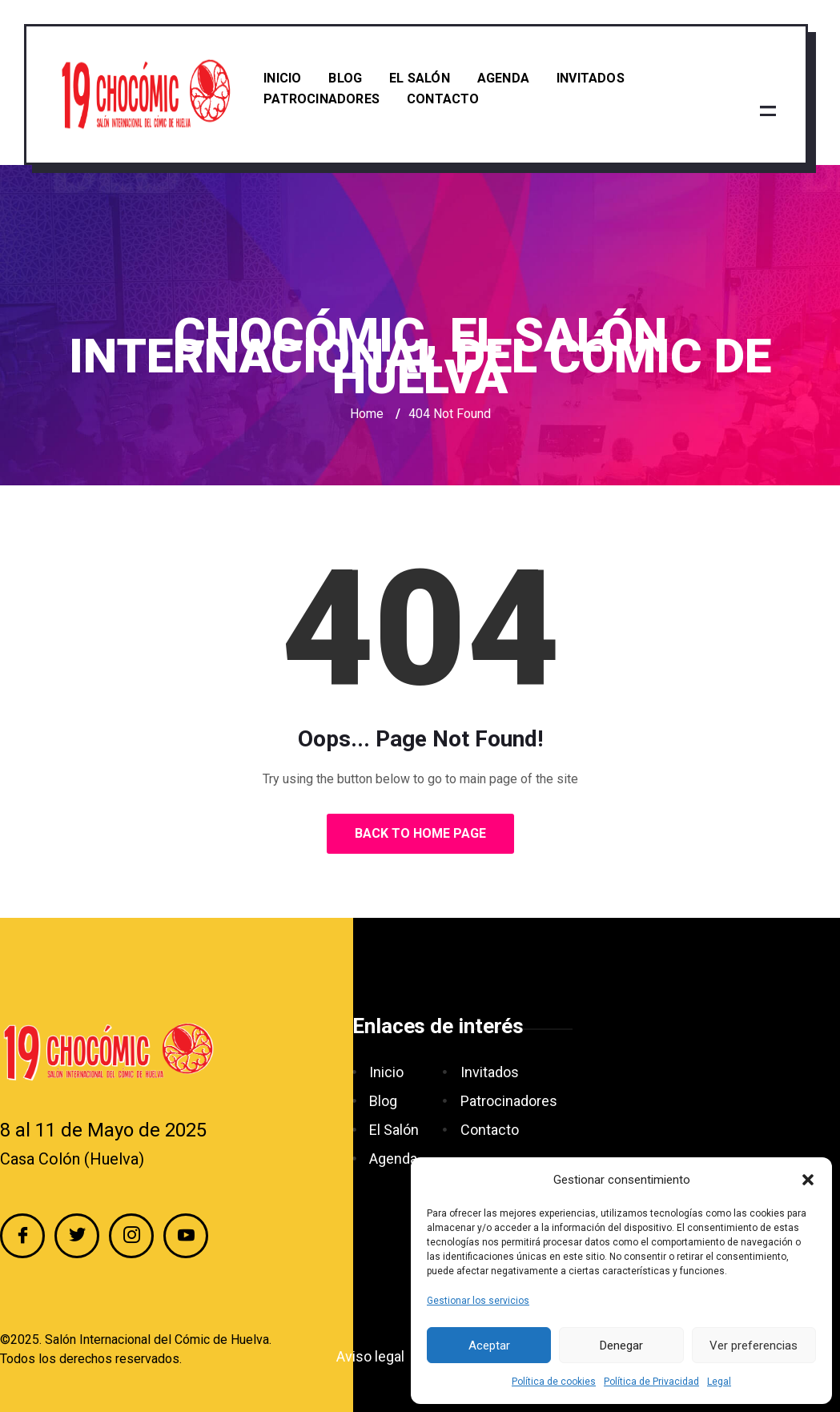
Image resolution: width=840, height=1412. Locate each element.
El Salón (419, 78)
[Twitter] (76, 1235)
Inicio (282, 78)
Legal (719, 1381)
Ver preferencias (753, 1345)
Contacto (443, 99)
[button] (808, 1180)
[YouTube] (185, 1235)
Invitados (591, 78)
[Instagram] (131, 1235)
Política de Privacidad (651, 1381)
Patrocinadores (321, 99)
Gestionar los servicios (478, 1300)
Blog (345, 78)
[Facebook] (22, 1235)
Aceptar (489, 1345)
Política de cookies (554, 1381)
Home (367, 413)
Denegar (621, 1345)
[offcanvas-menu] (768, 110)
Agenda (503, 78)
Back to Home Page (420, 833)
